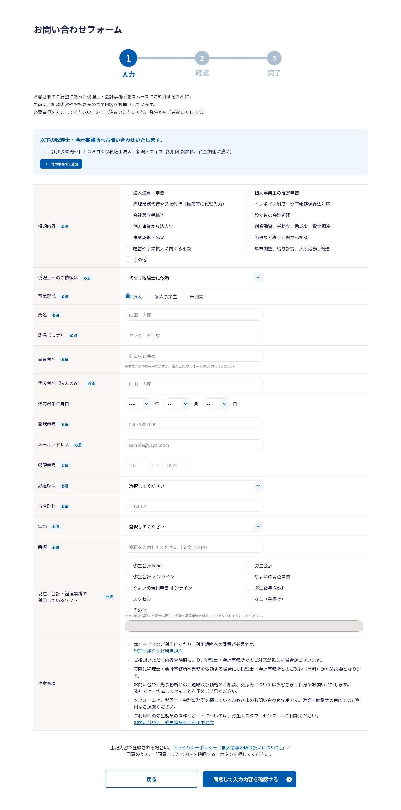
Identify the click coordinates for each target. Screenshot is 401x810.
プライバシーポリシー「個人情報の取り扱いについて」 (227, 747)
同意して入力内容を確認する (245, 779)
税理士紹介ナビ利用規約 (158, 650)
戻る (151, 779)
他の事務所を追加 (64, 163)
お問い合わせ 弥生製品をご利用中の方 (174, 722)
